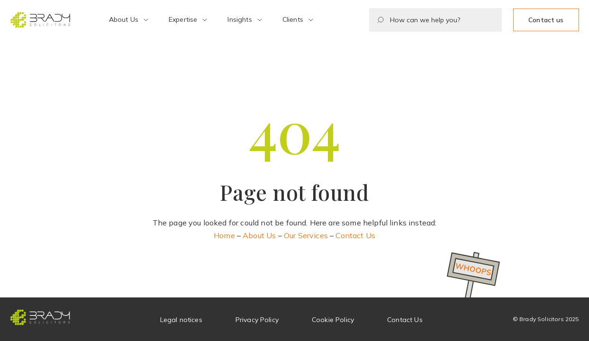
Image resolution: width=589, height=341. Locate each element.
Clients (292, 19)
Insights (239, 19)
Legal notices (181, 319)
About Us (123, 19)
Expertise (183, 19)
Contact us (545, 20)
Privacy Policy (257, 319)
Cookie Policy (333, 319)
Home (224, 235)
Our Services (306, 235)
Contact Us (355, 235)
